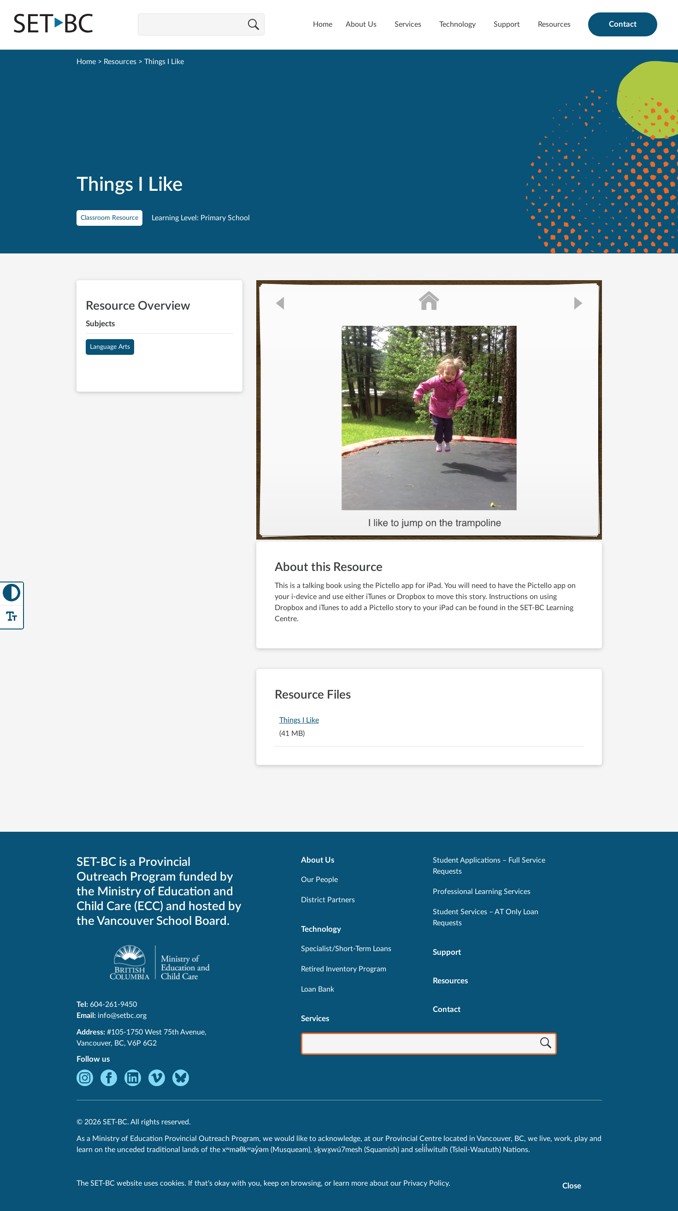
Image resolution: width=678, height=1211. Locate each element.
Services (408, 24)
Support (507, 24)
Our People (319, 879)
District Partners (328, 900)
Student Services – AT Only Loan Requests (485, 917)
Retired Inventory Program (343, 969)
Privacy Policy (425, 1183)
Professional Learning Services (482, 891)
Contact (623, 24)
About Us (361, 24)
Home (322, 24)
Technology (457, 24)
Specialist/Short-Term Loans (346, 948)
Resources (554, 24)
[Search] (253, 25)
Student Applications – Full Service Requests (489, 866)
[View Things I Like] (429, 410)
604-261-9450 (113, 1004)
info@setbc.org (122, 1015)
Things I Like (299, 720)
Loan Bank (317, 989)
